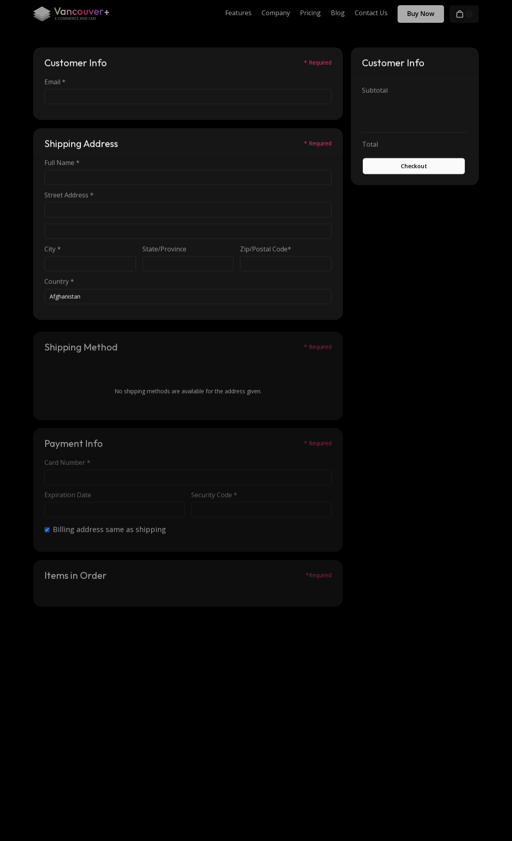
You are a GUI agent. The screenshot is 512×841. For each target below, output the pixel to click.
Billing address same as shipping (109, 531)
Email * (55, 82)
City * (52, 249)
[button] (464, 14)
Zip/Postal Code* (265, 249)
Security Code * (214, 497)
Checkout (414, 166)
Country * (59, 282)
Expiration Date (67, 497)
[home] (71, 14)
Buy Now (420, 13)
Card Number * (67, 465)
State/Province (164, 249)
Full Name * (62, 163)
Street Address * (69, 195)
